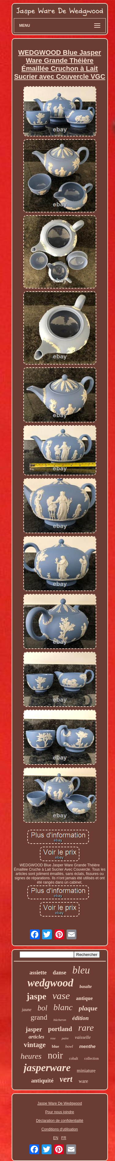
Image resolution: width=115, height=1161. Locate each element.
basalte (85, 986)
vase (61, 995)
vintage (35, 1045)
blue (55, 1046)
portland (60, 1029)
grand (39, 1017)
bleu (81, 970)
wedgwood (50, 983)
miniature (86, 1070)
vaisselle (83, 1037)
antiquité (42, 1080)
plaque (88, 1008)
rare (86, 1027)
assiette (38, 973)
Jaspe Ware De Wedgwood (59, 1103)
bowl (69, 1046)
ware (83, 1081)
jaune (26, 1009)
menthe (87, 1046)
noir (55, 1055)
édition (80, 1018)
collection (91, 1058)
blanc (62, 1007)
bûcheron (59, 1020)
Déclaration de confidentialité (59, 1121)
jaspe (36, 996)
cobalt (73, 1058)
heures (31, 1056)
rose (53, 1038)
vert (65, 1079)
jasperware (47, 1067)
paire (65, 1038)
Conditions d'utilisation (59, 1129)
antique (84, 998)
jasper (33, 1029)
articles (36, 1037)
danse (59, 973)
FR (63, 1138)
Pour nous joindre (59, 1112)
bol (42, 1008)
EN (55, 1138)
